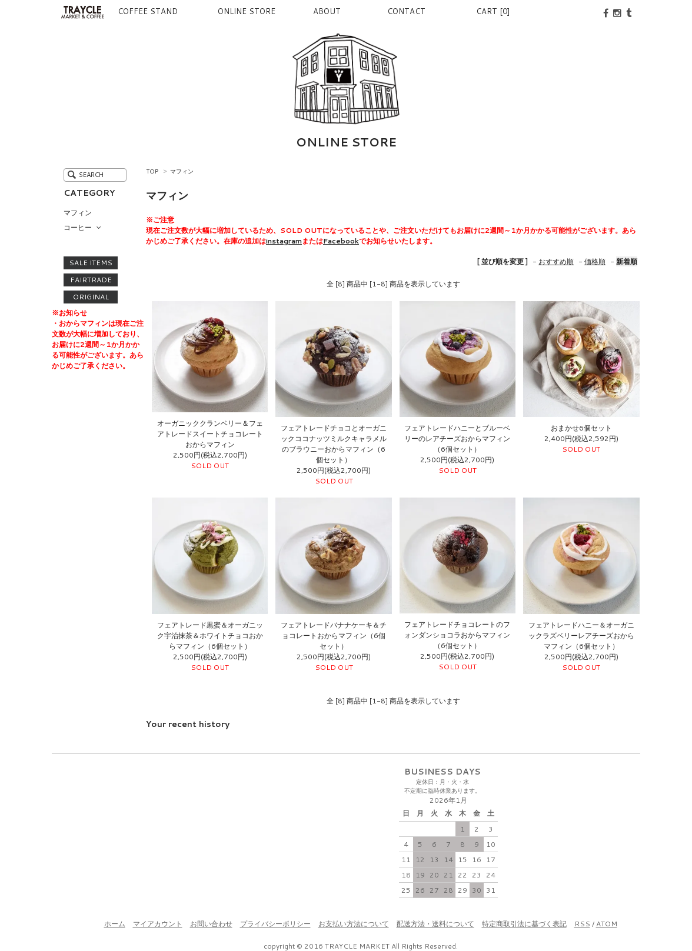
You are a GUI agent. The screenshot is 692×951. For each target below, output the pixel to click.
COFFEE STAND (133, 11)
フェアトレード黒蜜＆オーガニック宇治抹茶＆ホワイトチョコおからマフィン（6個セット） (210, 635)
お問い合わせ (211, 924)
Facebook (341, 241)
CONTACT (398, 11)
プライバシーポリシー (275, 924)
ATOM (606, 924)
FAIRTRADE (91, 279)
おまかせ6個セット (581, 428)
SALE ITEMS (90, 262)
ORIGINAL (91, 297)
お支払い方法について (353, 924)
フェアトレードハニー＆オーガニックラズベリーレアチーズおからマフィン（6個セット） (581, 635)
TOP (152, 171)
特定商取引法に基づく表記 (524, 924)
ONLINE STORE (217, 11)
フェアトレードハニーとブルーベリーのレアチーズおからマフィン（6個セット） (457, 438)
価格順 (595, 261)
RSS (582, 924)
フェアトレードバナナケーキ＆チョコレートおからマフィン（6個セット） (334, 635)
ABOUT (308, 11)
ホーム (114, 924)
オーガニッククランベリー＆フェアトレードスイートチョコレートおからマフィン (210, 433)
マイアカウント (157, 924)
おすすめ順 (556, 261)
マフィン (182, 171)
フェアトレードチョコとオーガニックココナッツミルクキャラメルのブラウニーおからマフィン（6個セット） (334, 444)
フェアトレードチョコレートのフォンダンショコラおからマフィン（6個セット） (457, 634)
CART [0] (493, 11)
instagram (284, 241)
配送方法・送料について (435, 924)
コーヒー (78, 227)
